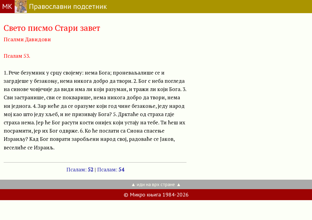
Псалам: (79, 169)
